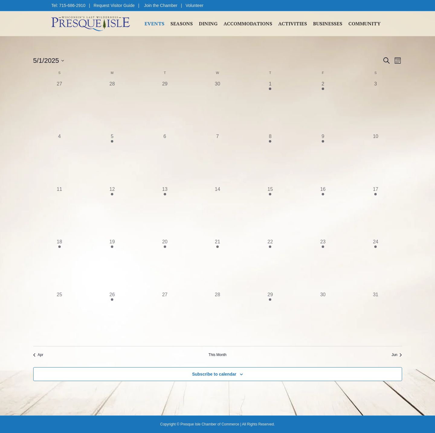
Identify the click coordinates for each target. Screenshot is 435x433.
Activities (292, 23)
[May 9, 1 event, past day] (323, 159)
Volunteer (194, 5)
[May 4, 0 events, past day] (59, 159)
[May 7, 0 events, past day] (217, 159)
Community (364, 23)
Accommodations (248, 23)
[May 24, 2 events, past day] (375, 264)
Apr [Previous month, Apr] (38, 355)
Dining (208, 23)
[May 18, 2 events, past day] (59, 264)
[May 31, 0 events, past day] (375, 317)
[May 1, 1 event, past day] (270, 106)
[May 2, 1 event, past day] (323, 106)
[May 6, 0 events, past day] (164, 159)
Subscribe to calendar (214, 374)
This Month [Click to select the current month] (217, 355)
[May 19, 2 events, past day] (112, 264)
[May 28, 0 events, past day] (217, 317)
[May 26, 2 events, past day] (112, 317)
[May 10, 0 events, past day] (375, 159)
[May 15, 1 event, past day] (270, 212)
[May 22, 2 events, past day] (270, 264)
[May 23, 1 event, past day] (323, 264)
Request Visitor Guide (114, 5)
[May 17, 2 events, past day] (375, 212)
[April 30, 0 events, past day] (217, 106)
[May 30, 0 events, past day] (323, 317)
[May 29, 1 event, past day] (270, 317)
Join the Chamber (161, 5)
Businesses (327, 23)
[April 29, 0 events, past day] (164, 106)
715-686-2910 (72, 5)
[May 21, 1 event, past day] (217, 264)
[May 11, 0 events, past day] (59, 212)
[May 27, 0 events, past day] (164, 317)
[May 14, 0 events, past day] (217, 212)
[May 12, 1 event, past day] (112, 212)
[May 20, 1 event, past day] (164, 264)
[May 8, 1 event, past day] (270, 159)
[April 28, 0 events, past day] (112, 106)
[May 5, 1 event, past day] (112, 159)
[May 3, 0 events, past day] (375, 106)
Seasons (181, 23)
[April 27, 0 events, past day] (59, 106)
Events (154, 23)
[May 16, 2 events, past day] (323, 212)
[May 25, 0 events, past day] (59, 317)
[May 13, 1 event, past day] (164, 212)
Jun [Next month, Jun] (397, 355)
